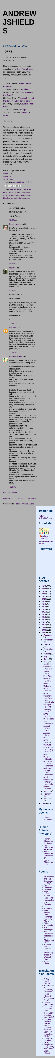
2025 (44, 586)
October (47, 644)
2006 (44, 803)
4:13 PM (12, 264)
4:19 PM (12, 487)
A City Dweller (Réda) (47, 981)
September (48, 649)
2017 (44, 607)
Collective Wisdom (47, 668)
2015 (44, 612)
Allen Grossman (16, 189)
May (46, 662)
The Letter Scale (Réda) (48, 1051)
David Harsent (14, 192)
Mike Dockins (8, 198)
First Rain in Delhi (48, 895)
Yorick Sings (46, 962)
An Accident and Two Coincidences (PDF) (49, 880)
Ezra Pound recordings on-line (48, 749)
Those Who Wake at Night (49, 957)
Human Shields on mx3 (48, 862)
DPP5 (45, 683)
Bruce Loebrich (15, 224)
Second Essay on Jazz (48, 728)
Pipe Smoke (47, 911)
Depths (46, 777)
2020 (44, 599)
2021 (44, 596)
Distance (47, 889)
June (46, 659)
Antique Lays (46, 734)
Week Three (8, 179)
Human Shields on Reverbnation (48, 854)
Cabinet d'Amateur (48, 819)
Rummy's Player (48, 920)
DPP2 (45, 754)
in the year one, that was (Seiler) (49, 1015)
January (47, 799)
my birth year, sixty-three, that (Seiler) (48, 1033)
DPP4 (45, 693)
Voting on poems (47, 706)
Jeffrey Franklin (24, 195)
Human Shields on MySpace (48, 841)
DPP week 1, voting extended (48, 764)
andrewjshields (19, 22)
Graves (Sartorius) (48, 1003)
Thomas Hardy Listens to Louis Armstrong (48, 948)
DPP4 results (47, 690)
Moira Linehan (19, 198)
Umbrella (47, 686)
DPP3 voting (48, 719)
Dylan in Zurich (47, 680)
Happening (48, 898)
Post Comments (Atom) (24, 504)
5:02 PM (12, 290)
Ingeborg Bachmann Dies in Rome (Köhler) (48, 1023)
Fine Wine (47, 676)
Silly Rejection (48, 722)
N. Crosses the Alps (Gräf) (48, 1040)
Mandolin (48, 908)
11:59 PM (13, 352)
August (47, 654)
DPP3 (45, 738)
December (48, 635)
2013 (44, 617)
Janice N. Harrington (10, 195)
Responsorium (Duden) (49, 1045)
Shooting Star (47, 710)
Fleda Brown (25, 192)
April (46, 664)
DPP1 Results (47, 758)
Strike (46, 923)
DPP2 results (47, 741)
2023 (44, 591)
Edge (46, 891)
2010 (44, 625)
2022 (44, 594)
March (47, 791)
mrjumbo (13, 268)
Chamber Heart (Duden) (48, 994)
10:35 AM (13, 220)
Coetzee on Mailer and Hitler (48, 782)
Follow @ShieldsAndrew (46, 517)
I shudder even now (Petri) (48, 1008)
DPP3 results (47, 715)
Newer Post (8, 499)
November (48, 640)
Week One (7, 173)
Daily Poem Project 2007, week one (48, 771)
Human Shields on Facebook (48, 847)
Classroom (48, 887)
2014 (44, 614)
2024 (44, 589)
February (47, 794)
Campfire (48, 885)
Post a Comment (10, 493)
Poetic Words (47, 788)
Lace (46, 906)
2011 (44, 622)
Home (20, 499)
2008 (44, 630)
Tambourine (49, 925)
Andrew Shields (15, 356)
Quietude (47, 745)
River (46, 915)
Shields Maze (46, 672)
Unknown (13, 328)
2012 (44, 620)
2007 (44, 633)
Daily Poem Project (25, 69)
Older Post (32, 499)
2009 (44, 627)
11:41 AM (13, 324)
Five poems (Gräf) (49, 999)
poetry (27, 198)
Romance (48, 917)
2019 (44, 602)
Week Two (7, 176)
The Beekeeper (48, 928)
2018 (44, 604)
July (46, 656)
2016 (44, 609)
